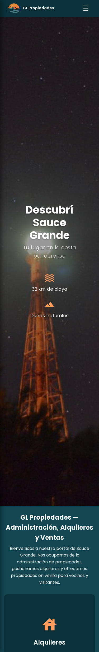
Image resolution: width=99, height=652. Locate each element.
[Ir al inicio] (30, 8)
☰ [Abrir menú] (86, 8)
